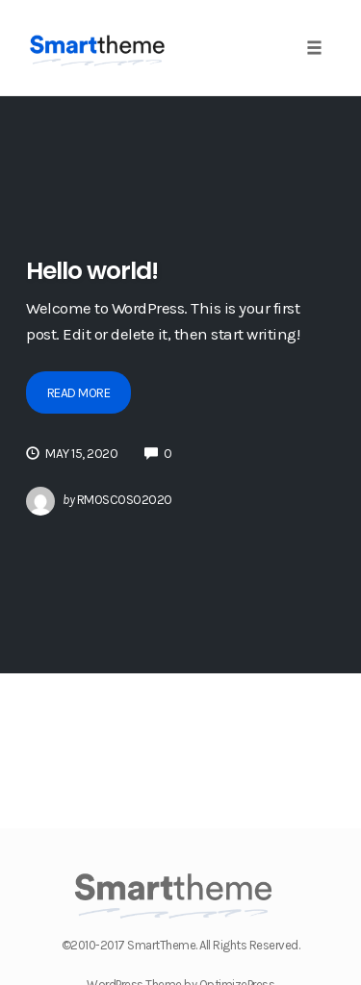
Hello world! (92, 271)
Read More (79, 393)
